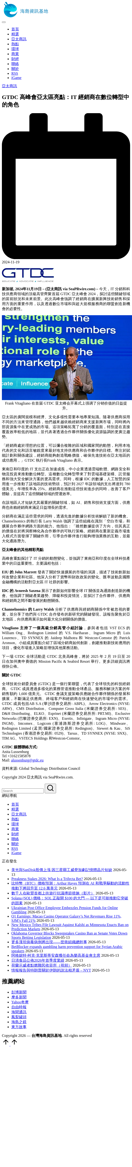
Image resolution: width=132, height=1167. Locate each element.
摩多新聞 (18, 997)
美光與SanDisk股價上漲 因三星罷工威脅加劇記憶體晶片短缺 (61, 870)
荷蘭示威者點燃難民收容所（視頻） (41, 965)
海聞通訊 (18, 1012)
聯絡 (15, 839)
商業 (15, 829)
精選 (15, 809)
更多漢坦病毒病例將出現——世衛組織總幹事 (49, 942)
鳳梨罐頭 (18, 1017)
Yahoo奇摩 (20, 1002)
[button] (50, 788)
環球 (15, 824)
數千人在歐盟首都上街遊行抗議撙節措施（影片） (53, 893)
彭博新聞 (18, 992)
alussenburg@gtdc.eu (27, 760)
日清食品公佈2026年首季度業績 (37, 960)
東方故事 (18, 1027)
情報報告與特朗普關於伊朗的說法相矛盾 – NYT (51, 970)
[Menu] (4, 22)
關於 (15, 844)
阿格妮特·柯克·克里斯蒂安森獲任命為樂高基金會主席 (55, 955)
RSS (14, 849)
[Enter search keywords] (23, 790)
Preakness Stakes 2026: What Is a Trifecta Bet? (47, 879)
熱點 (15, 819)
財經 (15, 834)
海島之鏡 (18, 1022)
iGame (16, 853)
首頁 (15, 804)
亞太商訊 (9, 86)
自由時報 (18, 1007)
